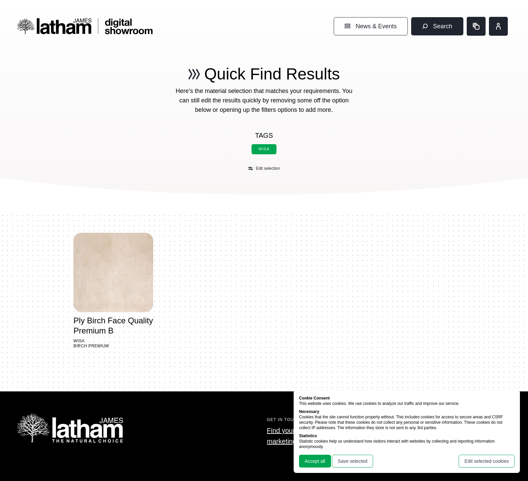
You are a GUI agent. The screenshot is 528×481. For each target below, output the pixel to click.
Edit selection (264, 168)
